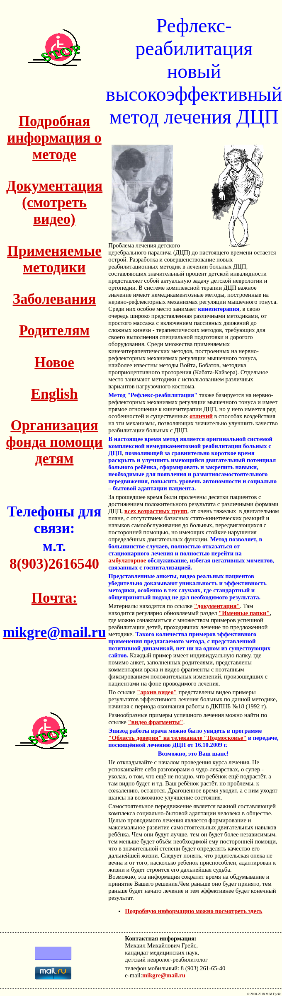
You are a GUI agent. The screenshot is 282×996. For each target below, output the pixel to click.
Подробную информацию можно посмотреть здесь (193, 911)
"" (244, 613)
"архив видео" (157, 692)
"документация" (217, 606)
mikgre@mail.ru (163, 975)
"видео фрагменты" (155, 722)
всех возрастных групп (155, 511)
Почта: (54, 598)
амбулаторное (127, 560)
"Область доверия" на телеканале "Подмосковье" (177, 737)
